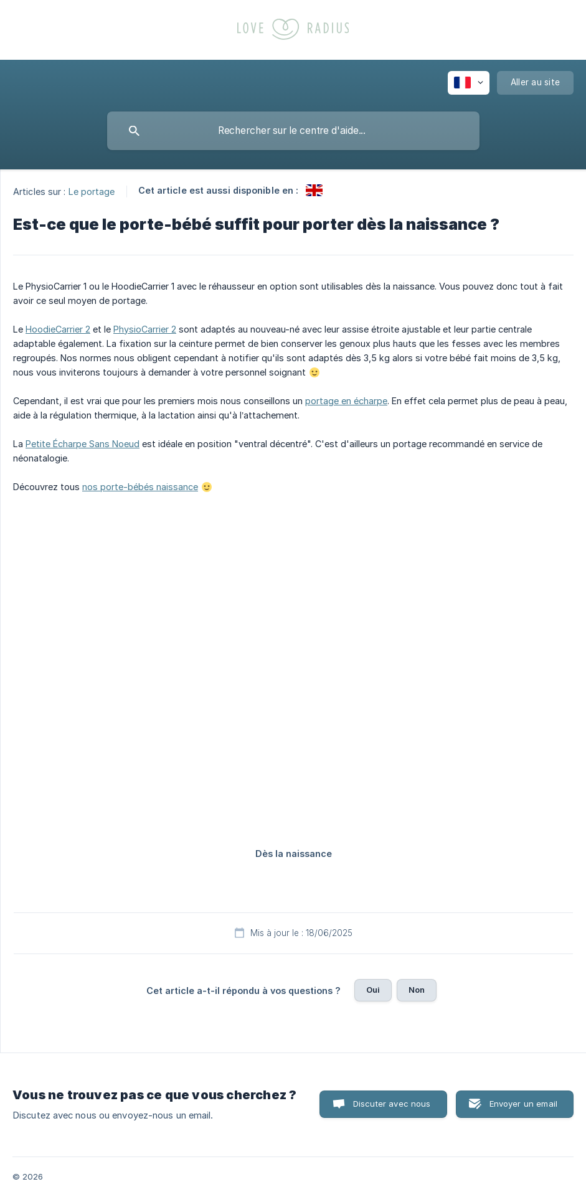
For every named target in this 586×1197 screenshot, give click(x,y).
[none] (468, 83)
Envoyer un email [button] (523, 1104)
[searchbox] (293, 130)
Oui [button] (373, 990)
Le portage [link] (92, 191)
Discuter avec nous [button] (392, 1104)
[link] (314, 190)
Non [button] (417, 990)
